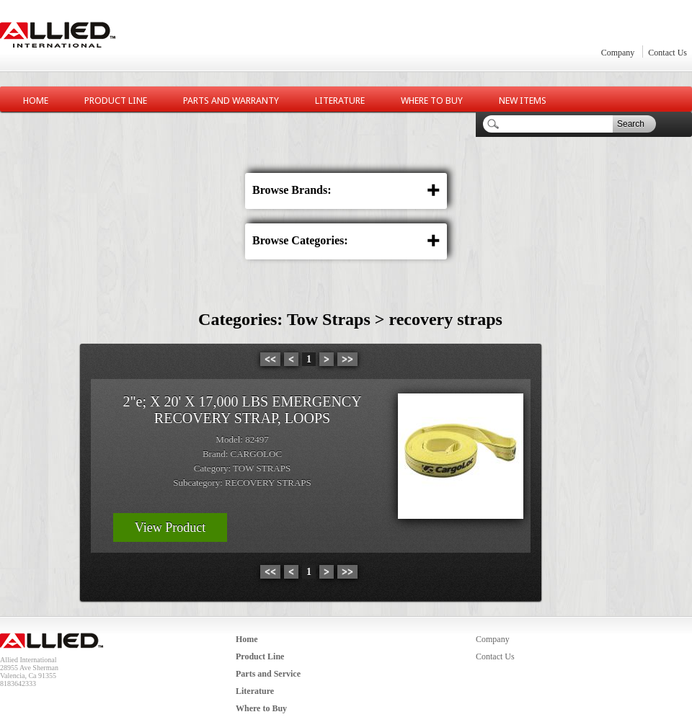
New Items (522, 100)
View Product (170, 527)
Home (35, 100)
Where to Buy (432, 100)
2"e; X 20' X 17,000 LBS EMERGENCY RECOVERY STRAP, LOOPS (242, 409)
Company (618, 53)
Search (630, 124)
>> (347, 359)
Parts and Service (268, 674)
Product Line (115, 100)
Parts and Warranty (231, 100)
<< (270, 359)
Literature (340, 100)
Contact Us (667, 53)
